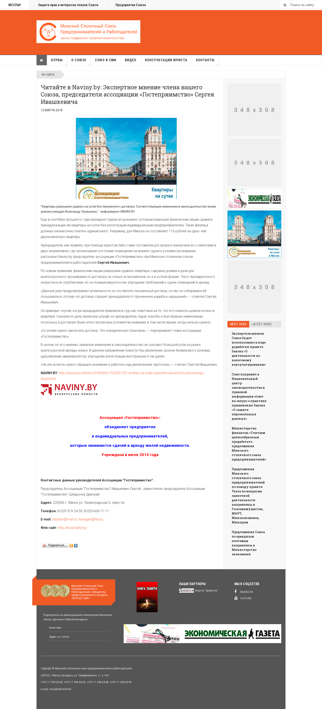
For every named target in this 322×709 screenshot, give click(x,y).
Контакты (207, 61)
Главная (42, 60)
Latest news (262, 324)
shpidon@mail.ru (64, 519)
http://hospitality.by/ (72, 528)
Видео (130, 60)
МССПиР (14, 5)
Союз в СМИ (105, 60)
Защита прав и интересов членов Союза (68, 5)
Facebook (243, 592)
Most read (238, 324)
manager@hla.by (90, 519)
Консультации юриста (166, 60)
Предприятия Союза (130, 5)
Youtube (243, 598)
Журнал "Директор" (206, 590)
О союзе (81, 61)
